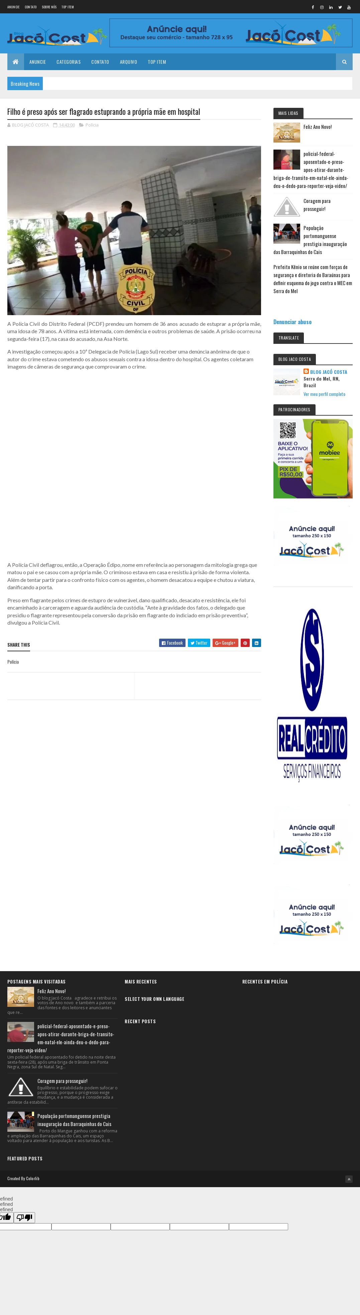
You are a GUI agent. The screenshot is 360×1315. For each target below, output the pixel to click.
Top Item (68, 6)
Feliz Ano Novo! (318, 126)
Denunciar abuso (292, 321)
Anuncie (13, 6)
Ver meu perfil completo (324, 393)
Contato (31, 6)
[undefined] (24, 1217)
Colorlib (32, 1178)
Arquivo (128, 61)
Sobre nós (49, 6)
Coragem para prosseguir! (62, 1080)
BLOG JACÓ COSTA (328, 372)
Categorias (68, 61)
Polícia (92, 125)
